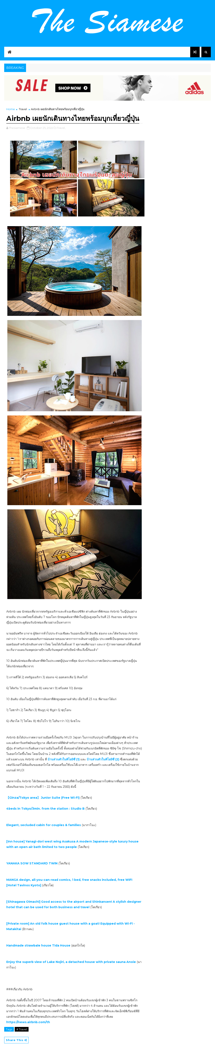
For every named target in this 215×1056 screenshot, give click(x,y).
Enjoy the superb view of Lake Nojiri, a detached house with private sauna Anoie (71, 962)
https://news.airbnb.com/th (28, 1022)
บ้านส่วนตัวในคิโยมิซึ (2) (103, 759)
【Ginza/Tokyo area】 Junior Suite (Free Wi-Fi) (43, 798)
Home (10, 109)
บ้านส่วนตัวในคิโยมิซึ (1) (64, 759)
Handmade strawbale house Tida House (38, 945)
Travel (23, 109)
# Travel (21, 1029)
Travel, (61, 127)
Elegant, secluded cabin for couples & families (43, 825)
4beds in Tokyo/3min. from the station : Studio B (45, 808)
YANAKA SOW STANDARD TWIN (32, 863)
